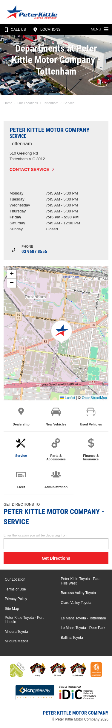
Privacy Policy (16, 599)
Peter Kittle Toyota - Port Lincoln (24, 620)
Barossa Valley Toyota (78, 593)
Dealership (21, 416)
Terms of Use (15, 589)
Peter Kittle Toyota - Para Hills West (81, 581)
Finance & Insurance (91, 449)
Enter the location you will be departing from (56, 541)
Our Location (15, 579)
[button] (61, 332)
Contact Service (29, 169)
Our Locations (28, 103)
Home (8, 103)
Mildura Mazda (16, 641)
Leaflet (67, 398)
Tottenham (50, 103)
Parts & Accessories (56, 449)
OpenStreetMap (94, 398)
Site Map (12, 609)
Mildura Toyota (16, 632)
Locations (46, 29)
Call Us (14, 29)
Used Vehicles (91, 416)
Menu (100, 28)
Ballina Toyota (72, 638)
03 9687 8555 (34, 251)
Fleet (21, 478)
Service (69, 103)
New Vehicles (56, 416)
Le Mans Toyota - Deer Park (83, 628)
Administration (56, 478)
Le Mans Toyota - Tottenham (83, 618)
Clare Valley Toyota (76, 603)
